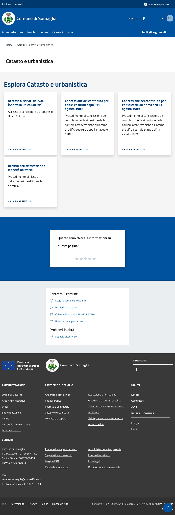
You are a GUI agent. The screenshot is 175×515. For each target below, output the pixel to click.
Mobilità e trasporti (56, 418)
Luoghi (135, 423)
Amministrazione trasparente (104, 449)
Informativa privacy (99, 455)
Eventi (135, 429)
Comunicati (137, 401)
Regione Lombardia (13, 4)
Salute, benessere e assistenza (105, 418)
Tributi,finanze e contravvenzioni (106, 406)
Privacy (32, 504)
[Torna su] (167, 507)
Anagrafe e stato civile (57, 395)
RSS (4, 504)
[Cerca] (169, 18)
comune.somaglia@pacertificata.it (22, 479)
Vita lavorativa (53, 401)
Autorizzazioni (96, 424)
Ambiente (93, 412)
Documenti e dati (11, 430)
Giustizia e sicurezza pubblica (104, 400)
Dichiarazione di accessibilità (104, 467)
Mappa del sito (60, 504)
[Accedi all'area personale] (156, 4)
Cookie (44, 504)
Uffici (5, 407)
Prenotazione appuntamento (61, 449)
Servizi (21, 45)
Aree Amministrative (13, 401)
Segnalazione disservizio (58, 455)
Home (9, 45)
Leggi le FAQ (52, 461)
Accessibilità (18, 504)
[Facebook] (139, 18)
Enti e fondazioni (11, 413)
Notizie (135, 395)
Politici (6, 418)
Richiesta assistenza (56, 467)
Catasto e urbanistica (57, 413)
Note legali (94, 461)
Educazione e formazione (102, 394)
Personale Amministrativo (16, 424)
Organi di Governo (12, 395)
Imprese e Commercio (57, 407)
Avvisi (134, 407)
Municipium (155, 504)
